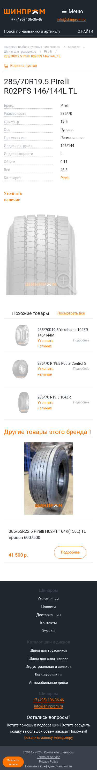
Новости (48, 607)
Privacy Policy (48, 762)
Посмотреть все (71, 313)
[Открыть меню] (72, 11)
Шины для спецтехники (48, 658)
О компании (48, 599)
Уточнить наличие (13, 196)
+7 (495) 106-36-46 (26, 19)
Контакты (48, 623)
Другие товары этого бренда (47, 432)
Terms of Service (48, 757)
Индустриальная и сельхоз (48, 666)
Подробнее (81, 340)
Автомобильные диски (48, 683)
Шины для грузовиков (48, 650)
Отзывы (48, 631)
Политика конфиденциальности (48, 766)
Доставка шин (48, 615)
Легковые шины (48, 675)
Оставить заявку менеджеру (48, 738)
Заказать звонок (13, 762)
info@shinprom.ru (71, 19)
